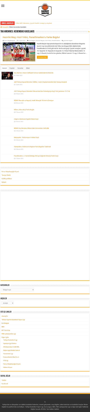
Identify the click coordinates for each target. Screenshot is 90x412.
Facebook (5, 384)
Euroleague (32, 40)
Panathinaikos (56, 40)
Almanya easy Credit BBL (11, 347)
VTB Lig (5, 360)
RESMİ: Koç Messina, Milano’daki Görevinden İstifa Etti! (31, 128)
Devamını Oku (42, 57)
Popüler (12, 68)
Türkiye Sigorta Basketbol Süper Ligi (13, 319)
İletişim (4, 182)
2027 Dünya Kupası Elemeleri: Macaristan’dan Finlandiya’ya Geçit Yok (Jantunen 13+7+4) (42, 91)
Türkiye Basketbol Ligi (10, 340)
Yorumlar (20, 68)
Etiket (28, 68)
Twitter (4, 380)
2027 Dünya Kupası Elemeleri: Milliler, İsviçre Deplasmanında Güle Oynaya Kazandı (40, 82)
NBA (3, 327)
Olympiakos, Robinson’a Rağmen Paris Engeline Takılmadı (32, 147)
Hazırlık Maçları (40, 40)
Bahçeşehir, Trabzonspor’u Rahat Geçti (26, 137)
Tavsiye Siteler (6, 175)
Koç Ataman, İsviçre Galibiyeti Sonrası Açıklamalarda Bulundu (33, 73)
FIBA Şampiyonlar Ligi (9, 334)
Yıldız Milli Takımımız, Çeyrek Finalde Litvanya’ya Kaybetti (34, 23)
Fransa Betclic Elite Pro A (11, 357)
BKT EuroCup (6, 330)
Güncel (4, 68)
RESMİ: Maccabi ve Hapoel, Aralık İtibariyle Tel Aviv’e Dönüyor (34, 100)
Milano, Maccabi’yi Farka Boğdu (24, 110)
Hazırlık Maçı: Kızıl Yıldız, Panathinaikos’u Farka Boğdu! (31, 37)
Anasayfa (4, 27)
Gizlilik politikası (7, 178)
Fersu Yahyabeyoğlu (9, 40)
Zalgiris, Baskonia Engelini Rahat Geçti (26, 119)
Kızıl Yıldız (48, 40)
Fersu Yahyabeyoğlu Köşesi (10, 171)
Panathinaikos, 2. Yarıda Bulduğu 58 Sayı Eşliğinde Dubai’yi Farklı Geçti (36, 156)
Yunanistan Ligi (8, 354)
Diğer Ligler (5, 337)
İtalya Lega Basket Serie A (11, 350)
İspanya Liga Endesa (9, 343)
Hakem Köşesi (7, 367)
